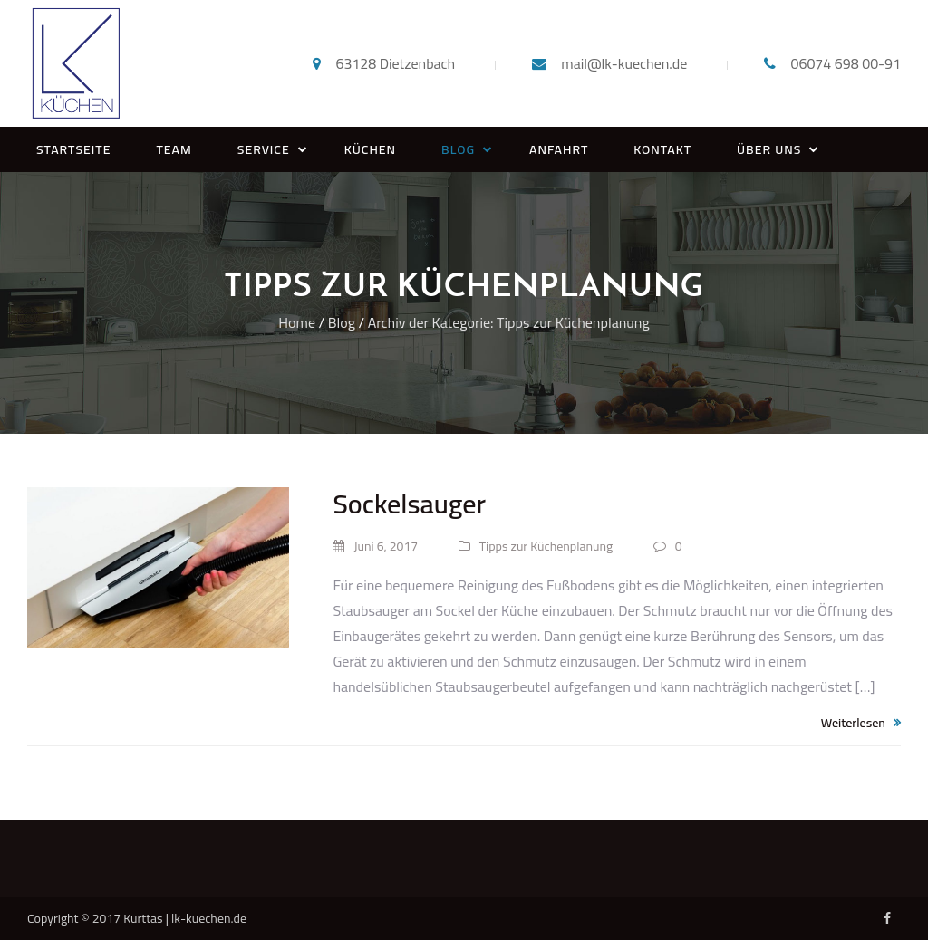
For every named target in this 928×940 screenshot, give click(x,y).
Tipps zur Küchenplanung (536, 546)
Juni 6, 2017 (375, 546)
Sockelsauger (409, 503)
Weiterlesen (861, 722)
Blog (341, 322)
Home (296, 322)
